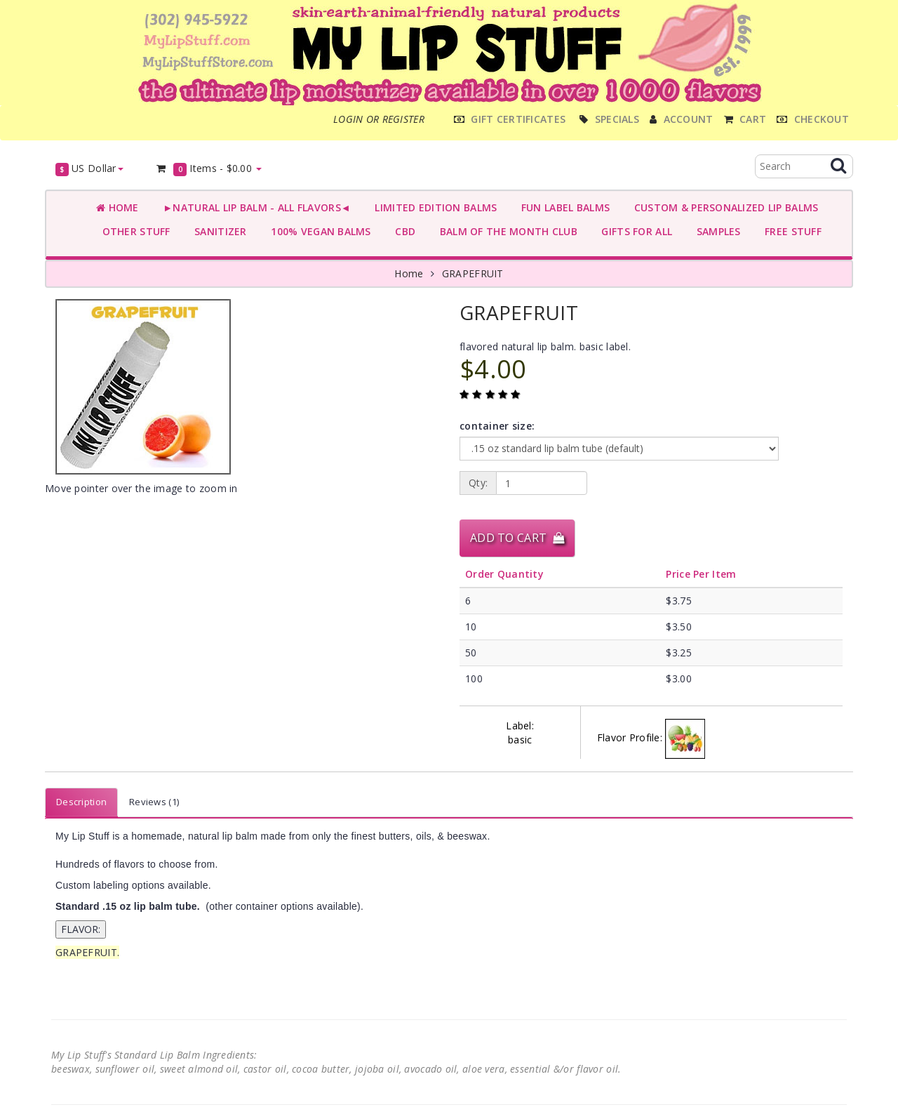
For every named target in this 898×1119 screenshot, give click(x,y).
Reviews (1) (154, 801)
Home (117, 207)
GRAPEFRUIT (473, 273)
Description (81, 801)
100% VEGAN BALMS (318, 231)
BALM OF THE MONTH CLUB (505, 231)
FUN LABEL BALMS (562, 207)
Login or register (378, 119)
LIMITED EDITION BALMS (433, 207)
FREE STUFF (790, 231)
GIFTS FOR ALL (634, 231)
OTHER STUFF (133, 231)
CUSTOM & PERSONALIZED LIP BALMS (723, 207)
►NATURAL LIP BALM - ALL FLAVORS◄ (254, 207)
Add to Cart (517, 537)
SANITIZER (218, 231)
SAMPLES (715, 231)
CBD (402, 231)
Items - (208, 168)
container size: (497, 425)
